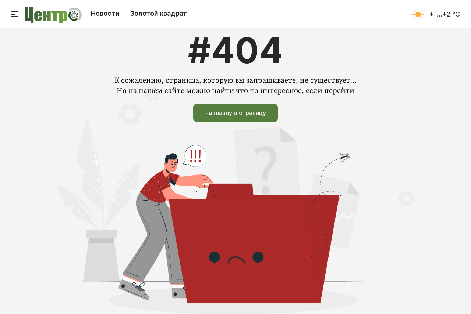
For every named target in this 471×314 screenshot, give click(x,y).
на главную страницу (235, 112)
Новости (105, 13)
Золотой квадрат (158, 13)
